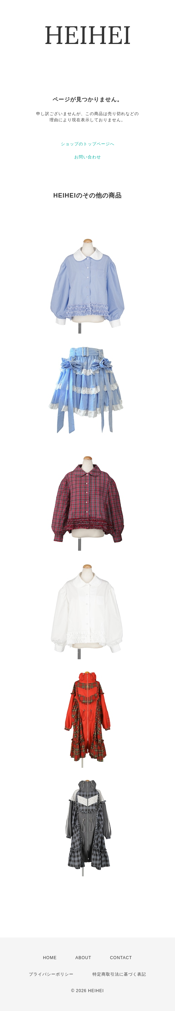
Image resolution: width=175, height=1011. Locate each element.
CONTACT (121, 957)
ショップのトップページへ (87, 144)
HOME (50, 957)
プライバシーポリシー (51, 974)
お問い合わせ (87, 157)
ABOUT (83, 957)
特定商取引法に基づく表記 (119, 974)
